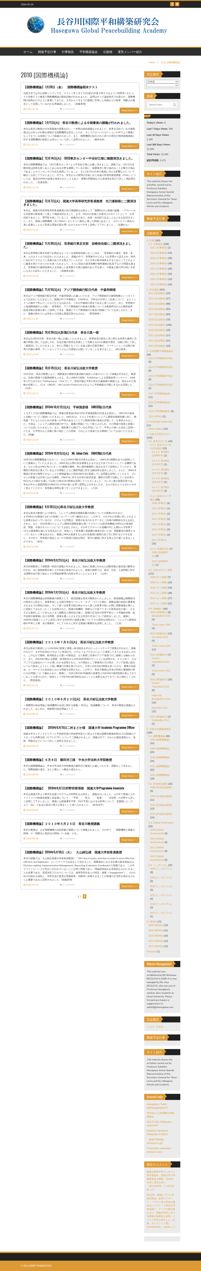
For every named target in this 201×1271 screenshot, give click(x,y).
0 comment (67, 109)
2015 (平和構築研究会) (160, 376)
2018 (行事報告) (158, 252)
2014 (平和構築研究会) (160, 367)
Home (152, 62)
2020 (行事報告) (158, 263)
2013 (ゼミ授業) (158, 603)
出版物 (107, 51)
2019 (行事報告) (158, 258)
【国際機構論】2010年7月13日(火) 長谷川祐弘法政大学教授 (65, 592)
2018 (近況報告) (156, 319)
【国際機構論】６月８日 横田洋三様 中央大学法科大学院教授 (67, 759)
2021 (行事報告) (158, 268)
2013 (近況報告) (156, 293)
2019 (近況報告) (156, 324)
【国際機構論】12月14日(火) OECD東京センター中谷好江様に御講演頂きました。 (78, 158)
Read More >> (129, 110)
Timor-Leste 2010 (161, 645)
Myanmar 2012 (160, 707)
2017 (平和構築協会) (159, 393)
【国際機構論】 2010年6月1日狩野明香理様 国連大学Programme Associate (75, 788)
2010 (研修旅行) (158, 633)
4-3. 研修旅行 (155, 608)
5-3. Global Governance (161, 822)
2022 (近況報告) (156, 340)
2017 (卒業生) (159, 540)
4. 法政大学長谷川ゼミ (159, 434)
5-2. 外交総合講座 (157, 783)
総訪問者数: (153, 160)
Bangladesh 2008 (161, 615)
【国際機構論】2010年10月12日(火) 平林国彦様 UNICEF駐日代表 (67, 407)
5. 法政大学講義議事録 (159, 729)
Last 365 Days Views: (159, 144)
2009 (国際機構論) (159, 748)
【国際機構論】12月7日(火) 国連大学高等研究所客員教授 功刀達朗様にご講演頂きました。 (79, 203)
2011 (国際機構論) (159, 766)
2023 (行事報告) (158, 279)
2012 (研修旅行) (158, 679)
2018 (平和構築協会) (159, 402)
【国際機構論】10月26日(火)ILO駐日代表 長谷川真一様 (61, 332)
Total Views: (154, 154)
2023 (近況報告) (156, 345)
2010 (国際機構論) (170, 62)
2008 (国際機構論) (159, 739)
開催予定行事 (47, 51)
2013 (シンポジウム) (161, 912)
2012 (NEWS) (155, 946)
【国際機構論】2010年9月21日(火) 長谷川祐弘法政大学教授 (65, 560)
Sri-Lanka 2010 (160, 637)
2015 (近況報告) (156, 303)
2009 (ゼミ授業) (158, 582)
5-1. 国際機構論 (156, 736)
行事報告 (68, 51)
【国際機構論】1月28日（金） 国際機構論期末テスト (60, 87)
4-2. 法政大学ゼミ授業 (160, 570)
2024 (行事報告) (158, 284)
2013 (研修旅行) (158, 716)
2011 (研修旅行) (158, 654)
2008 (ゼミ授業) (158, 577)
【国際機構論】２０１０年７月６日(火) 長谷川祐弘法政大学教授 (70, 642)
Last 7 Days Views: (158, 128)
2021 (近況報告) (156, 335)
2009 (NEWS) (155, 930)
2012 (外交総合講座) (161, 813)
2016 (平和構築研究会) (160, 384)
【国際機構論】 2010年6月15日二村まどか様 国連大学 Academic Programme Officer (79, 727)
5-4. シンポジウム (157, 865)
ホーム (28, 51)
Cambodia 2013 (160, 720)
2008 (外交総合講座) (161, 787)
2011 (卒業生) (159, 513)
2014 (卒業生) (159, 529)
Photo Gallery (155, 428)
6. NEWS (152, 921)
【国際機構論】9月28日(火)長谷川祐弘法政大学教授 (58, 506)
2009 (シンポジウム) (161, 877)
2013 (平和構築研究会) (160, 358)
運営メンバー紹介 (130, 51)
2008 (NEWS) (155, 925)
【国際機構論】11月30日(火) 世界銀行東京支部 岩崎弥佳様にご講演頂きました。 (77, 245)
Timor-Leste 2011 (161, 670)
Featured (151, 951)
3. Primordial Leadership (160, 421)
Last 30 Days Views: (158, 135)
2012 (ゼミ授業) (158, 598)
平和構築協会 (88, 51)
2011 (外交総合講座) (161, 805)
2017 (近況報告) (156, 314)
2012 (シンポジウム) (161, 904)
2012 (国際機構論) (159, 775)
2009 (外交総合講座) (161, 796)
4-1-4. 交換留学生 (159, 548)
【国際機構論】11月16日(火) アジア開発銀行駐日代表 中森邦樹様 (69, 289)
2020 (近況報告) (156, 330)
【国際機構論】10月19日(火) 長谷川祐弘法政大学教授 (60, 368)
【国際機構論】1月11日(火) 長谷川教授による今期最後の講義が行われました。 (77, 122)
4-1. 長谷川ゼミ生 (157, 441)
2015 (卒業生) (159, 534)
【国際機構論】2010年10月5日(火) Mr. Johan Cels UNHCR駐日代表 (67, 453)
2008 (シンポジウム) (161, 868)
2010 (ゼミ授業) (158, 587)
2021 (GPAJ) (155, 416)
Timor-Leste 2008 (161, 624)
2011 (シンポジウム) (161, 895)
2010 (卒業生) (159, 508)
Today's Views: (155, 122)
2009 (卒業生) (159, 503)
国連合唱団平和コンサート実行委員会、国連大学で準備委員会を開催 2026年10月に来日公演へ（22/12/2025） (161, 1178)
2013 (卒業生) (159, 524)
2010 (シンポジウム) (161, 886)
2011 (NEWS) (155, 941)
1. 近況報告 (153, 289)
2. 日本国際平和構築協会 (160, 351)
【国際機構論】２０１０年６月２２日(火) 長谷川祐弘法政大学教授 (71, 699)
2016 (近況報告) (156, 309)
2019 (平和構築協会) (159, 411)
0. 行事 (150, 240)
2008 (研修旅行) (158, 612)
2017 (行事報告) (158, 247)
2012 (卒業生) (159, 519)
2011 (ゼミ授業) (158, 593)
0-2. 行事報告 (155, 244)
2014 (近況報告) (156, 298)
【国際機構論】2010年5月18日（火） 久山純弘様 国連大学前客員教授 (72, 852)
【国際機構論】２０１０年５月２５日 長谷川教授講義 (61, 823)
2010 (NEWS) (155, 935)
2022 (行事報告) (158, 274)
